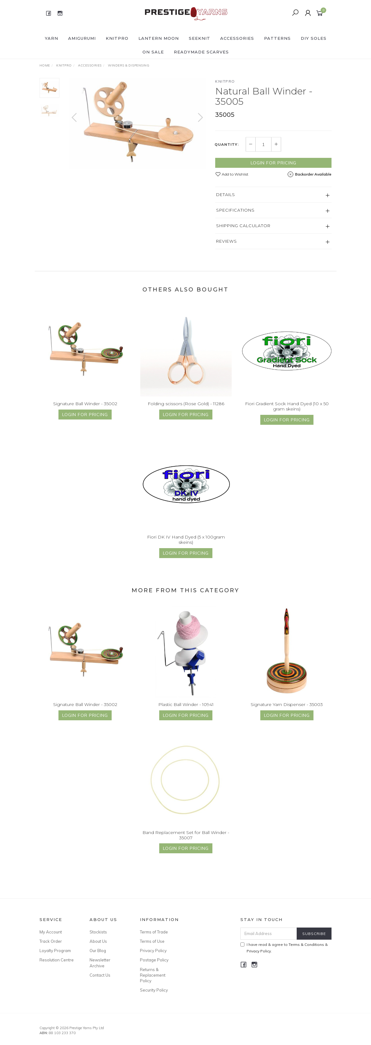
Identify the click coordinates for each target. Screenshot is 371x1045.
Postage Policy (154, 959)
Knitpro (225, 81)
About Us (98, 941)
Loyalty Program (55, 950)
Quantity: (227, 144)
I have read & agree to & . (284, 947)
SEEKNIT (199, 38)
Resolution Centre (56, 959)
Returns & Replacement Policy (152, 975)
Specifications (235, 210)
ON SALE (153, 51)
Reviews (226, 241)
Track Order (50, 941)
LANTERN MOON (158, 38)
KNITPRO (117, 38)
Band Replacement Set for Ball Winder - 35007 (185, 838)
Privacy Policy (153, 950)
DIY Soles (314, 38)
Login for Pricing (273, 163)
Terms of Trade (154, 931)
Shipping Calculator (243, 225)
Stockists (98, 931)
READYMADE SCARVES (201, 51)
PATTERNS (277, 38)
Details (225, 194)
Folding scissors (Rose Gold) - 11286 (186, 407)
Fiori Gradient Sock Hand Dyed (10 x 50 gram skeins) (287, 409)
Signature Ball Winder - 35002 (85, 407)
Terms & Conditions (306, 944)
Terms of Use (152, 941)
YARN (51, 38)
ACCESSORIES (237, 38)
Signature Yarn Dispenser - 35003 (287, 708)
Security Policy (154, 990)
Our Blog (98, 950)
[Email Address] (268, 934)
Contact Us (100, 975)
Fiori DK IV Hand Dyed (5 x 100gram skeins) (186, 543)
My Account (50, 931)
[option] (137, 123)
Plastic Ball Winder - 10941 (186, 708)
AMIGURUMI (82, 38)
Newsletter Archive (100, 962)
